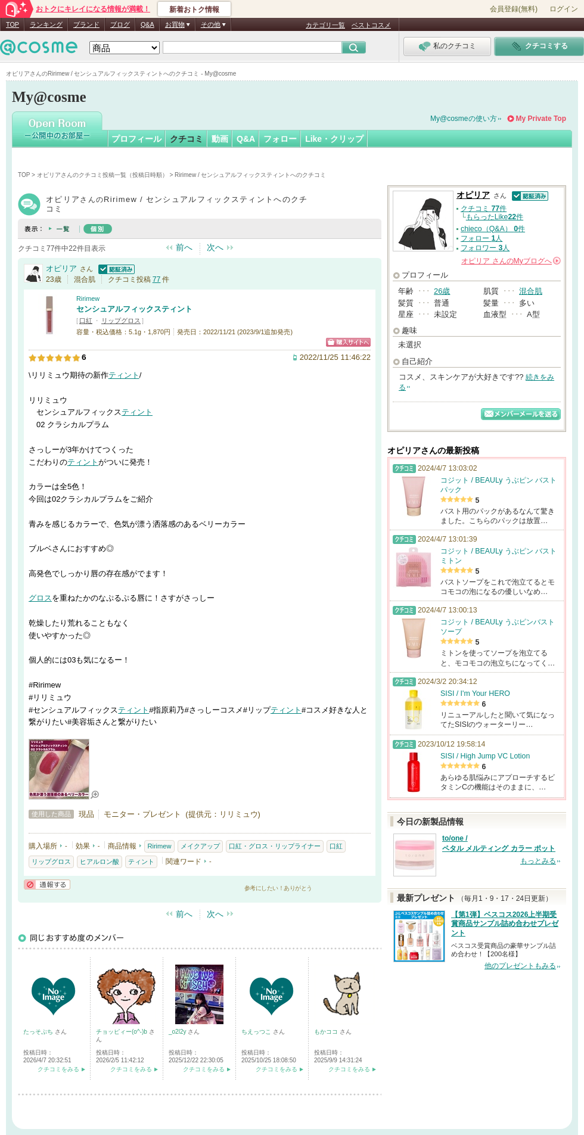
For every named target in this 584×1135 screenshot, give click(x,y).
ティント (123, 375)
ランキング (46, 24)
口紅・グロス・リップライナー (275, 846)
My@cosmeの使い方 (463, 118)
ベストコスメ (371, 25)
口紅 (85, 320)
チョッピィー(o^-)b (122, 1031)
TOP (12, 24)
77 (157, 279)
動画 (220, 139)
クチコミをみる (58, 1069)
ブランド (86, 24)
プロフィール (136, 139)
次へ (215, 247)
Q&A (147, 24)
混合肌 (530, 291)
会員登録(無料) (514, 9)
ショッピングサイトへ (348, 342)
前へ (184, 247)
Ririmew (88, 298)
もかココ (327, 1031)
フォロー (280, 139)
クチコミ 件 (484, 208)
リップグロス (121, 320)
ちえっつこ (257, 1031)
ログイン (563, 9)
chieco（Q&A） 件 (493, 229)
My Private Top (541, 118)
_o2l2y (178, 1031)
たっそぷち (39, 1031)
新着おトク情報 (194, 9)
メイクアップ (200, 846)
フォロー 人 (481, 238)
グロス (40, 597)
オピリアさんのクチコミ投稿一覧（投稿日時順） (102, 175)
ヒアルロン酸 (99, 861)
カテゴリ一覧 (325, 25)
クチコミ (186, 139)
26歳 (442, 291)
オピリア (61, 268)
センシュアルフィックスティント (134, 308)
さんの (511, 261)
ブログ (120, 24)
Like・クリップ (334, 139)
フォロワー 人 (485, 248)
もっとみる (538, 861)
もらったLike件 (494, 217)
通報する (47, 884)
